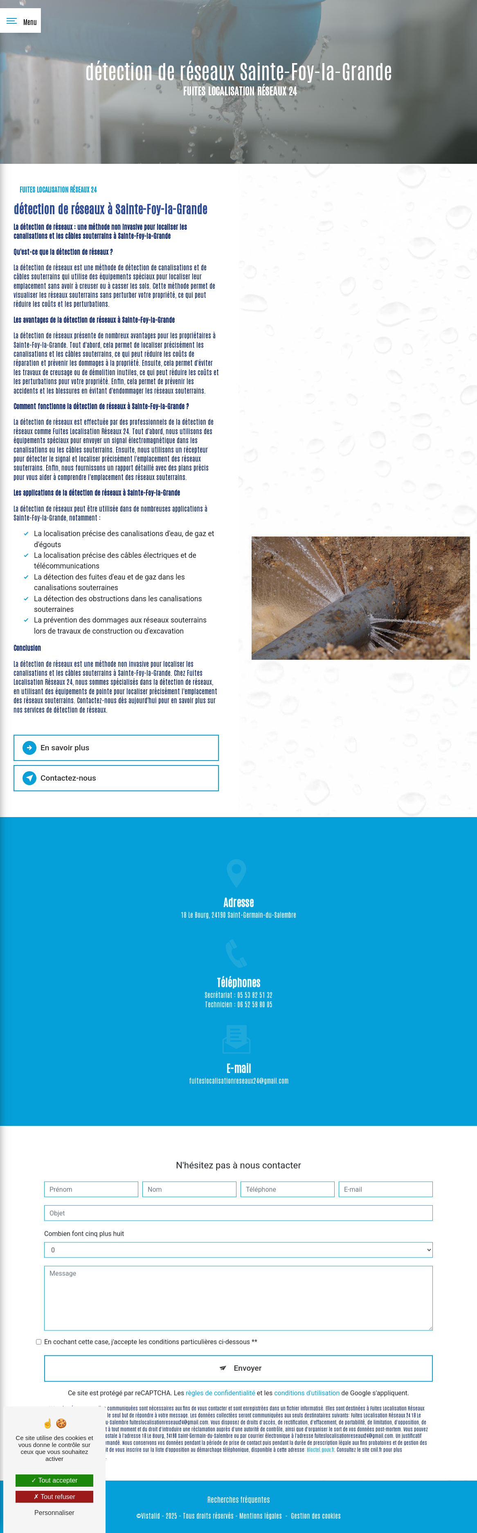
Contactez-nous (59, 778)
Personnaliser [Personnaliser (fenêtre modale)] (54, 1512)
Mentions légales (260, 1515)
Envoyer (248, 1355)
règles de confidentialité (220, 1380)
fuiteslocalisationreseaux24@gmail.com (238, 1068)
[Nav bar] (20, 20)
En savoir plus (55, 748)
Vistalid (150, 1515)
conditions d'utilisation (307, 1380)
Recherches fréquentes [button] (238, 1499)
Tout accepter (54, 1480)
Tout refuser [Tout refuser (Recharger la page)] (54, 1496)
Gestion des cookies (316, 1515)
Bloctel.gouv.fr (320, 1436)
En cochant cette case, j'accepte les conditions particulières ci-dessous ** (150, 1329)
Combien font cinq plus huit (84, 1221)
